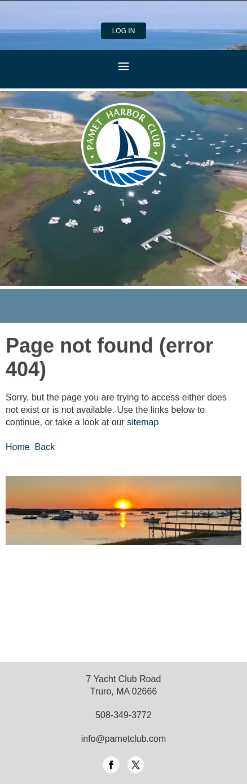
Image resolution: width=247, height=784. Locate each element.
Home (18, 447)
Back (45, 447)
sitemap (142, 422)
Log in (123, 31)
